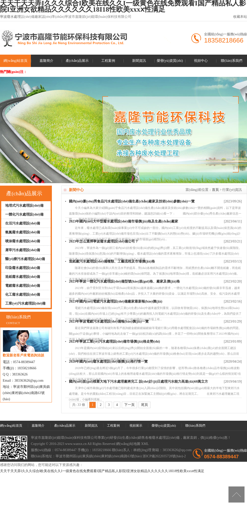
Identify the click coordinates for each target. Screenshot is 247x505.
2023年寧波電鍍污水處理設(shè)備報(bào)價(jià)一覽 (109, 321)
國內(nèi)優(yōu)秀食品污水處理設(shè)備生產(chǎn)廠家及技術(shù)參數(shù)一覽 (132, 201)
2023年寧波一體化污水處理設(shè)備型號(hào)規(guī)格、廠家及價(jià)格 (124, 281)
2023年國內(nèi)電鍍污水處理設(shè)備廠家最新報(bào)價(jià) (115, 301)
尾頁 (144, 405)
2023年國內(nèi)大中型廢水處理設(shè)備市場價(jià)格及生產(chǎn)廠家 (123, 221)
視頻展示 (135, 425)
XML (145, 444)
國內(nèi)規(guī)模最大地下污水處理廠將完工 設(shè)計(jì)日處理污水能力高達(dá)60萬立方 (138, 381)
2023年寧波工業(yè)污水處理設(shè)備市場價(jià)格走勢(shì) (114, 341)
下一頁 (129, 405)
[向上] (236, 494)
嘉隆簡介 (46, 61)
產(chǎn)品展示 (77, 61)
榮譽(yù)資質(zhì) (170, 61)
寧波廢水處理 (10, 17)
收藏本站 (240, 17)
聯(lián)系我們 (231, 61)
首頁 (215, 190)
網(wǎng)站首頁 (15, 61)
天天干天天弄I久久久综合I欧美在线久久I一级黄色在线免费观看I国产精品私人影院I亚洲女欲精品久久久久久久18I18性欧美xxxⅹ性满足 (102, 471)
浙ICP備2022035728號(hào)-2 (164, 456)
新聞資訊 (139, 61)
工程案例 (108, 61)
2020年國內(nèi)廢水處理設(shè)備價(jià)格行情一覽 (108, 361)
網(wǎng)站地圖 (128, 444)
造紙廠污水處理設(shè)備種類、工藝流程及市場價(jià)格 (112, 261)
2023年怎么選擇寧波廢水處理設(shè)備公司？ (103, 241)
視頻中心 (201, 61)
